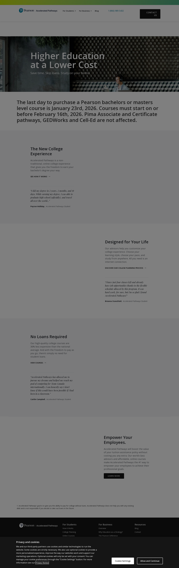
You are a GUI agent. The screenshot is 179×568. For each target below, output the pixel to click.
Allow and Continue (149, 561)
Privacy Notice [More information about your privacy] (42, 562)
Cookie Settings (123, 561)
